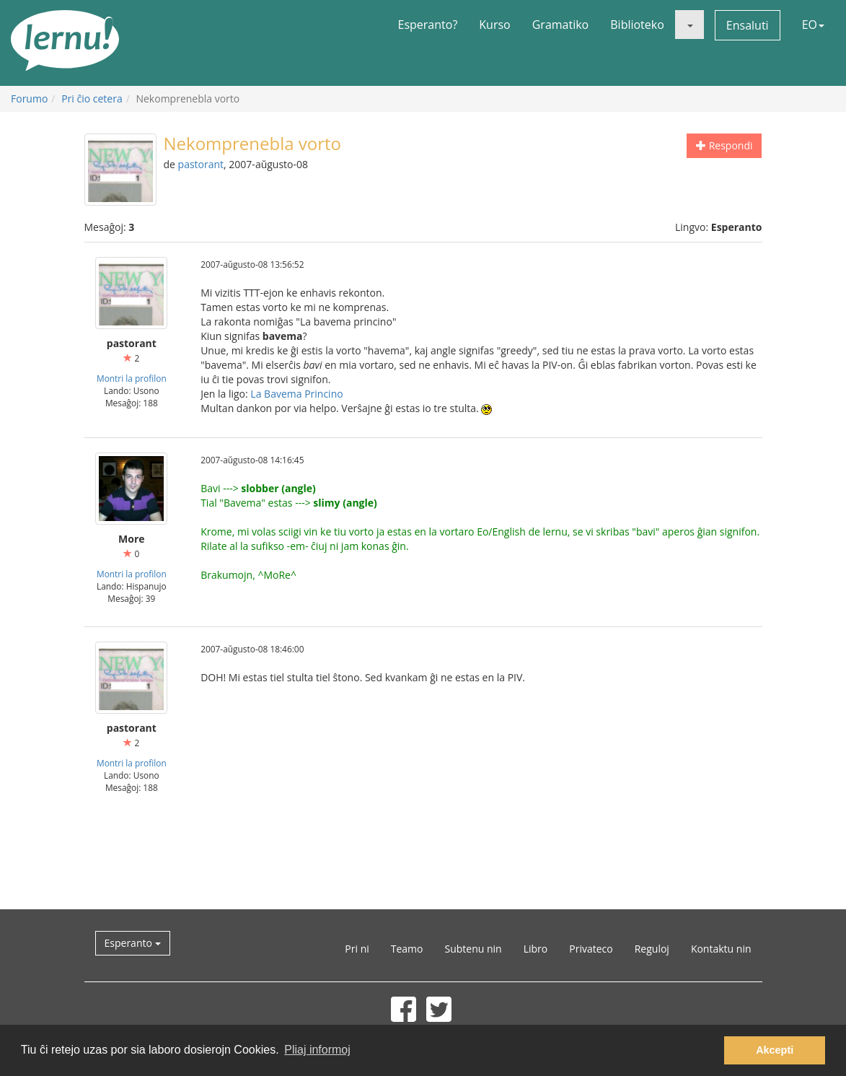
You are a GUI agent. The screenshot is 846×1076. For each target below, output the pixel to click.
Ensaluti (747, 25)
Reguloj (652, 948)
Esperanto (133, 943)
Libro (536, 948)
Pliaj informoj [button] (317, 1050)
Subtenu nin (472, 948)
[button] (689, 24)
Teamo (407, 948)
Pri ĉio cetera (92, 98)
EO (813, 24)
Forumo (29, 98)
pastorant (201, 164)
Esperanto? (428, 24)
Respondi (724, 145)
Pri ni (357, 948)
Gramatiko (560, 24)
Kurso (494, 24)
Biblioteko (637, 24)
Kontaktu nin (721, 948)
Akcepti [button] (774, 1050)
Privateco (590, 948)
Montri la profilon (132, 378)
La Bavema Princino (296, 394)
